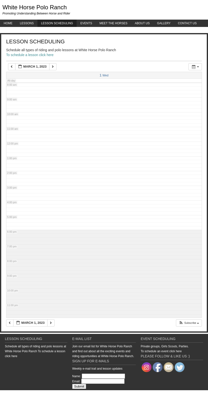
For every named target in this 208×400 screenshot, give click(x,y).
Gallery (164, 23)
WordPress (191, 395)
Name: (76, 376)
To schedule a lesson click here (30, 55)
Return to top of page (17, 395)
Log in (204, 395)
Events (86, 23)
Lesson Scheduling (57, 23)
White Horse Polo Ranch (34, 7)
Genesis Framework (170, 395)
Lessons (27, 23)
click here (11, 356)
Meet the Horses (113, 23)
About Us (142, 23)
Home (8, 23)
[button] (188, 323)
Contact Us (187, 23)
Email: (76, 381)
